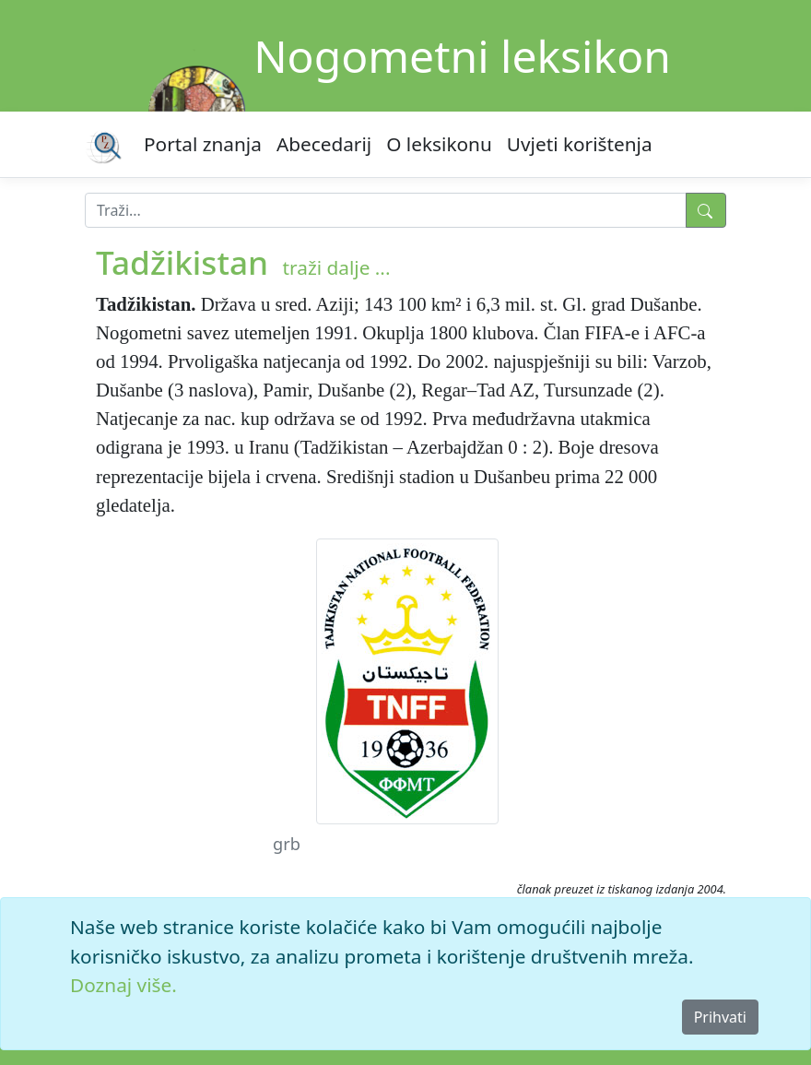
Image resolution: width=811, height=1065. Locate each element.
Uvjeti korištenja (579, 144)
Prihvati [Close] (720, 1017)
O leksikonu (439, 144)
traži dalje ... (337, 267)
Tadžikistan (182, 262)
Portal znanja (203, 144)
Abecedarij (323, 144)
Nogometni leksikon (462, 56)
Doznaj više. (123, 985)
